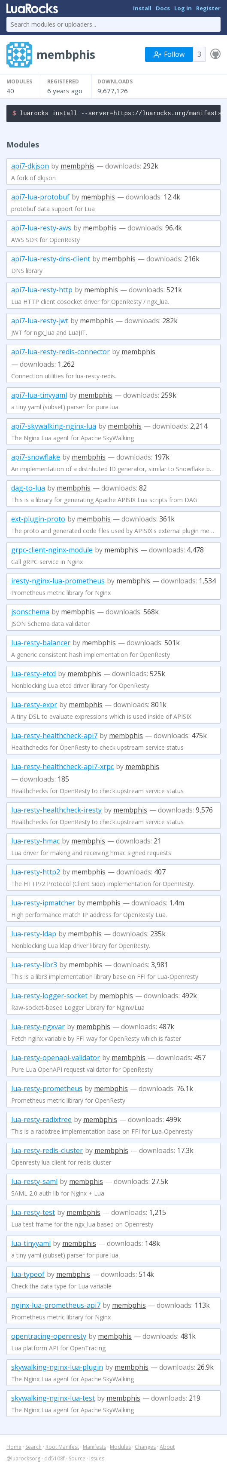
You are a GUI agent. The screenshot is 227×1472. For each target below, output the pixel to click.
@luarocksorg (23, 1459)
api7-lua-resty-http (42, 291)
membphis (77, 167)
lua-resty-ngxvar (38, 1028)
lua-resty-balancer (40, 644)
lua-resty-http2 (35, 873)
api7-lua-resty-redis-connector (60, 353)
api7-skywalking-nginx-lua (53, 427)
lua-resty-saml (34, 1182)
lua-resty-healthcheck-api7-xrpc (62, 768)
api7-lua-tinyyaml (39, 396)
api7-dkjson (30, 167)
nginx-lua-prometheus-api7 (55, 1306)
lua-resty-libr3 (34, 966)
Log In (183, 8)
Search (33, 1448)
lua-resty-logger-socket (49, 997)
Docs (163, 8)
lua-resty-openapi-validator (55, 1059)
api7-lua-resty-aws (41, 229)
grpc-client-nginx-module (52, 551)
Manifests (94, 1448)
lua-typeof (28, 1275)
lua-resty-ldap (33, 935)
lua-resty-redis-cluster (47, 1151)
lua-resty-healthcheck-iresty (56, 811)
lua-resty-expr (34, 706)
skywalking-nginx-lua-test (53, 1399)
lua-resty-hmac (35, 842)
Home (13, 1448)
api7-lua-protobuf (40, 198)
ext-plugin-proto (38, 520)
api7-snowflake (35, 458)
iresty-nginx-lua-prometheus (58, 582)
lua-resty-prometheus (46, 1090)
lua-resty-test (33, 1213)
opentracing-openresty (48, 1337)
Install (142, 8)
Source (77, 1459)
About (167, 1448)
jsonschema (30, 613)
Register (208, 8)
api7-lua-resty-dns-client (50, 260)
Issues (96, 1459)
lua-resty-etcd (33, 675)
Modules (120, 1448)
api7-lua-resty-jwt (39, 322)
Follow (169, 54)
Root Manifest (62, 1448)
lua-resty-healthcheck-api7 (54, 737)
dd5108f (55, 1459)
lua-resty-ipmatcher (43, 904)
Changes (145, 1448)
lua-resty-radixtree (41, 1120)
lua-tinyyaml (31, 1244)
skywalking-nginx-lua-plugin (57, 1368)
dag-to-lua (28, 489)
